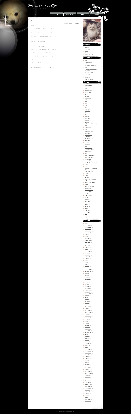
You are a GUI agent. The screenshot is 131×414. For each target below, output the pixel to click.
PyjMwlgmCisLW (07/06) (91, 69)
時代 (32, 20)
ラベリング (87, 53)
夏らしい (87, 114)
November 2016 (88, 273)
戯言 (86, 166)
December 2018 (88, 243)
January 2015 (87, 310)
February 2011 (88, 384)
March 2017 (87, 267)
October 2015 (87, 297)
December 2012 (88, 351)
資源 (86, 101)
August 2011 (87, 377)
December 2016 (88, 271)
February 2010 (88, 397)
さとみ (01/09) (89, 62)
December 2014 (88, 312)
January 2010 (87, 399)
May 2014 (87, 323)
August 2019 (87, 232)
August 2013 (87, 338)
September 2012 (88, 356)
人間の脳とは (88, 127)
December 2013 (88, 332)
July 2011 (87, 378)
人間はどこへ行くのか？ (90, 124)
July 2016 (87, 280)
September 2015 (88, 299)
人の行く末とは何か (89, 171)
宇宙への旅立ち (88, 85)
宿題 (86, 146)
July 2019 (87, 234)
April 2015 (87, 304)
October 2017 (87, 255)
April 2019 (87, 238)
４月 (86, 100)
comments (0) (77, 23)
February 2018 (88, 249)
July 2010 (87, 395)
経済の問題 (87, 118)
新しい (86, 51)
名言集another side (89, 131)
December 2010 (88, 388)
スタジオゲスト (88, 148)
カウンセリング (88, 201)
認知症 (86, 184)
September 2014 (88, 316)
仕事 (86, 208)
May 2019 (87, 236)
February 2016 (88, 290)
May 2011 (87, 380)
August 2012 (87, 358)
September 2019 (88, 231)
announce (87, 144)
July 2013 (87, 340)
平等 (86, 153)
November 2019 (88, 229)
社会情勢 (87, 120)
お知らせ (87, 216)
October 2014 (87, 314)
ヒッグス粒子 (88, 191)
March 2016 (87, 288)
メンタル (87, 212)
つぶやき (87, 203)
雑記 (86, 214)
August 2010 (87, 393)
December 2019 (88, 227)
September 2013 (88, 336)
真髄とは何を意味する (90, 155)
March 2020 (87, 223)
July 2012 (87, 360)
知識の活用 (87, 140)
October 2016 (87, 275)
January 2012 (87, 371)
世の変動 (87, 122)
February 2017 (88, 269)
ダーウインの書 (88, 135)
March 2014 (87, 327)
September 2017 (88, 256)
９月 (86, 88)
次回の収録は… (88, 151)
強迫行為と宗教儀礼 (89, 186)
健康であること (88, 90)
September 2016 (88, 277)
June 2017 (87, 262)
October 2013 (87, 334)
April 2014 (87, 325)
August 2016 (87, 279)
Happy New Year (88, 157)
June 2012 (87, 362)
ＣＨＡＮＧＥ (88, 173)
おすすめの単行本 (89, 149)
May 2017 (87, 264)
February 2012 (88, 369)
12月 (86, 105)
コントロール (88, 98)
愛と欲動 (87, 96)
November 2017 (88, 253)
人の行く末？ (88, 92)
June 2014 (87, 321)
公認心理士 (87, 133)
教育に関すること (89, 188)
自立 (86, 125)
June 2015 (87, 303)
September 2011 (88, 375)
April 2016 (87, 286)
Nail (86, 199)
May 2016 (87, 284)
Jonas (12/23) (89, 76)
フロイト (87, 204)
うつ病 (86, 197)
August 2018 (87, 247)
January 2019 (87, 242)
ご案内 (86, 164)
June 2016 (87, 282)
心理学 (86, 175)
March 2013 (87, 345)
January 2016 (87, 292)
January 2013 (87, 349)
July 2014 (87, 319)
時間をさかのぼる (89, 190)
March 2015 (87, 306)
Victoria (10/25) (89, 79)
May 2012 (87, 364)
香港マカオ (87, 206)
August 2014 (87, 317)
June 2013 (87, 341)
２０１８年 (87, 87)
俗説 (86, 129)
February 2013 (88, 347)
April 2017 (87, 266)
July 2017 (87, 260)
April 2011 (87, 382)
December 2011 (88, 373)
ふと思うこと (88, 142)
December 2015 (88, 293)
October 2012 (87, 354)
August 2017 (87, 258)
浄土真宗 (87, 177)
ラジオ (86, 193)
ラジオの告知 (88, 159)
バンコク (87, 210)
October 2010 (87, 390)
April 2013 (87, 343)
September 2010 (88, 391)
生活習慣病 (87, 136)
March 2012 (87, 367)
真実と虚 (87, 116)
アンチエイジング (89, 138)
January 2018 (87, 251)
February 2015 (88, 308)
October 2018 (87, 245)
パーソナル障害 (88, 195)
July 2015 (87, 301)
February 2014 (88, 329)
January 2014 (87, 330)
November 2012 (88, 353)
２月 (86, 103)
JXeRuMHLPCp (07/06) (91, 65)
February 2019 (88, 240)
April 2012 (87, 365)
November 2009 (88, 401)
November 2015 (88, 295)
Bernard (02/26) (89, 72)
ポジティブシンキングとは (91, 162)
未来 (86, 47)
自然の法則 (87, 111)
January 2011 (87, 386)
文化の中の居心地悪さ (90, 182)
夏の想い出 (87, 94)
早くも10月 (87, 109)
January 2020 (87, 225)
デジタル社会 (88, 161)
